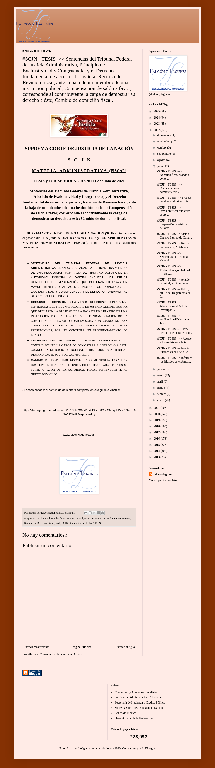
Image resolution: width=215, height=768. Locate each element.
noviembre (164, 141)
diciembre (163, 135)
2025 (157, 111)
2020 (157, 414)
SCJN (65, 523)
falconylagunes (163, 474)
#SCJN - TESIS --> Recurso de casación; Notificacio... (174, 245)
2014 (157, 451)
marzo (161, 387)
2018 (157, 426)
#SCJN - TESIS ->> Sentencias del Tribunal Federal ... (172, 257)
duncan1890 (113, 748)
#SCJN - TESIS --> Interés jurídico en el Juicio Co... (174, 350)
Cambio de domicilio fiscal (51, 518)
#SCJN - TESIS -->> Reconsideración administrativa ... (169, 188)
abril (160, 381)
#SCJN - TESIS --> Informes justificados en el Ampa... (174, 359)
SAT (58, 523)
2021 (157, 407)
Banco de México (125, 713)
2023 (157, 123)
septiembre (164, 153)
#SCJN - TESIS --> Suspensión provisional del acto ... (172, 224)
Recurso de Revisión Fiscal (39, 523)
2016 (157, 438)
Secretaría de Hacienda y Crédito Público (140, 702)
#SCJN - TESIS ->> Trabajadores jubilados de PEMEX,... (174, 270)
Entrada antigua (125, 647)
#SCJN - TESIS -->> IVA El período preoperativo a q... (174, 330)
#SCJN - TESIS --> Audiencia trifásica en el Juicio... (173, 319)
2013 (157, 457)
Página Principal (82, 647)
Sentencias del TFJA (80, 523)
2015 (157, 444)
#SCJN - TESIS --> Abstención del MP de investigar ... (172, 306)
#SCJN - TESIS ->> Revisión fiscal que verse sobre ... (173, 211)
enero (161, 400)
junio (160, 369)
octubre (162, 147)
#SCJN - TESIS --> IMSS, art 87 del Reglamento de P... (174, 293)
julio (160, 166)
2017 (157, 432)
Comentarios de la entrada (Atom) (60, 654)
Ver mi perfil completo (163, 480)
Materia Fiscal (75, 518)
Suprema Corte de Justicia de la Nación (139, 707)
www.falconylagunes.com (79, 434)
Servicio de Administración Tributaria (138, 697)
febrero (162, 394)
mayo (161, 375)
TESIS (97, 523)
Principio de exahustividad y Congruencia (107, 518)
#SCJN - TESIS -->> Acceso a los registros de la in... (174, 340)
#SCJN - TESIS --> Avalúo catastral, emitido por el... (174, 281)
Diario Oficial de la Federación (134, 718)
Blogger (150, 748)
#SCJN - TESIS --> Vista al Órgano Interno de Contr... (174, 235)
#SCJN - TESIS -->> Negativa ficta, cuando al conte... (173, 175)
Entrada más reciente (36, 647)
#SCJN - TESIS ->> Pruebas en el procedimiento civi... (174, 199)
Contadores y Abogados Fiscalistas (136, 692)
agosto (161, 160)
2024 (157, 117)
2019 (157, 420)
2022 (157, 130)
